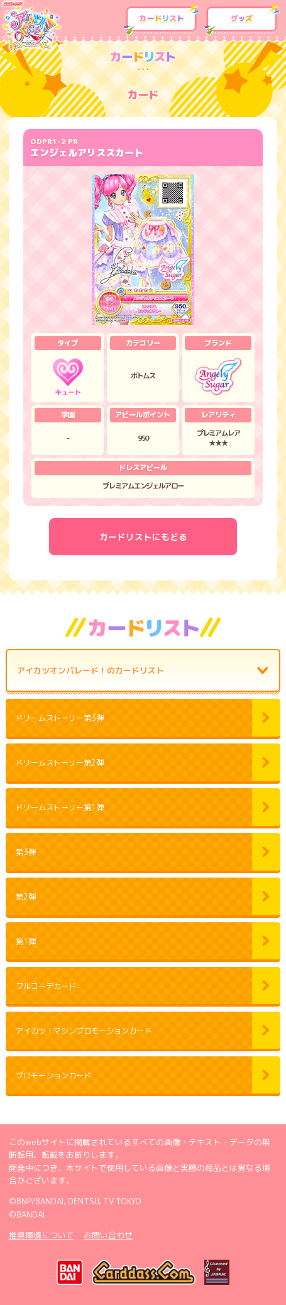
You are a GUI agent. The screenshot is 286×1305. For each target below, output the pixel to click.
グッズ (242, 20)
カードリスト (161, 20)
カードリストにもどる (143, 537)
